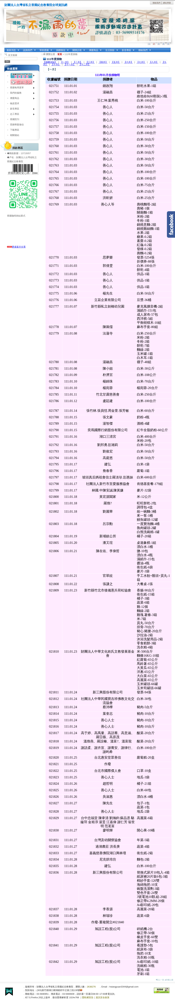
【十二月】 (84, 64)
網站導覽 (167, 3)
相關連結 (14, 135)
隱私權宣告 (87, 997)
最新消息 (11, 50)
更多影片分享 (16, 246)
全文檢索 (12, 55)
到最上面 (169, 980)
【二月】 (77, 62)
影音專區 (127, 50)
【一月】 (64, 62)
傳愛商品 (94, 50)
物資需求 (14, 103)
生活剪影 (110, 50)
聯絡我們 (156, 3)
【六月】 (128, 62)
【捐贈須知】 (50, 62)
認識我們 (28, 50)
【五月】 (115, 62)
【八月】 (153, 62)
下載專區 (14, 130)
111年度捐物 (71, 54)
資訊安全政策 (102, 997)
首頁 (59, 54)
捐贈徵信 (61, 50)
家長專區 (21, 109)
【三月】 (90, 62)
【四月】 (103, 62)
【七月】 (141, 62)
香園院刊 (14, 119)
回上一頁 (160, 980)
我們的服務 (21, 94)
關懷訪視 (77, 50)
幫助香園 (44, 50)
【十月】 (55, 64)
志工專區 (21, 115)
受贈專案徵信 (17, 124)
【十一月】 (69, 64)
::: (5, 49)
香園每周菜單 (21, 88)
